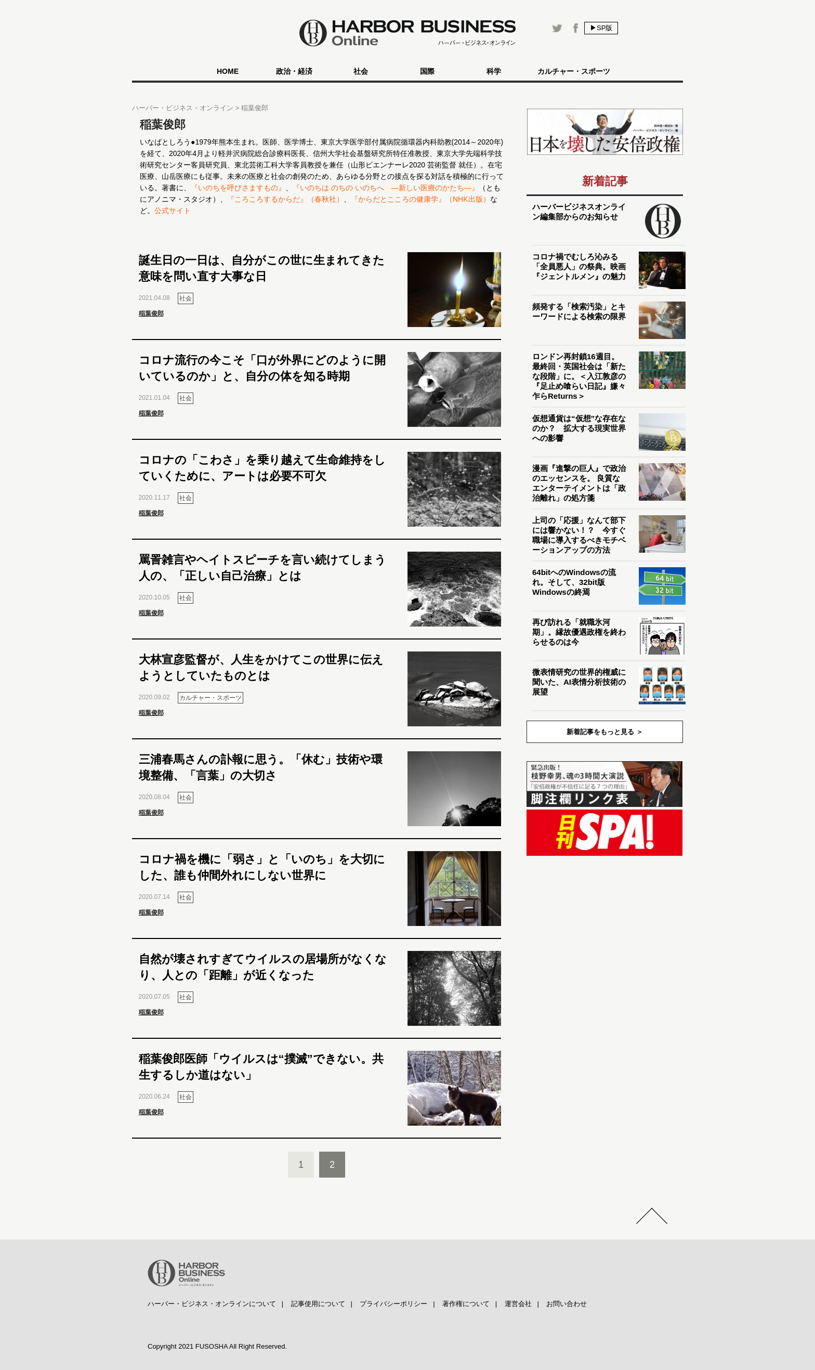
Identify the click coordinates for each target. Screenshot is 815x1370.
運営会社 (518, 1304)
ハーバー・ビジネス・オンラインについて (212, 1304)
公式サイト (172, 210)
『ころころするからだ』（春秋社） (285, 199)
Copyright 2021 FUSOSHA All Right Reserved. (217, 1346)
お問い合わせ (566, 1304)
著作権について (466, 1304)
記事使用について (318, 1304)
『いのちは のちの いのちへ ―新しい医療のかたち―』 (386, 188)
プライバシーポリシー (393, 1304)
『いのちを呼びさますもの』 (238, 188)
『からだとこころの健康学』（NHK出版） (420, 199)
